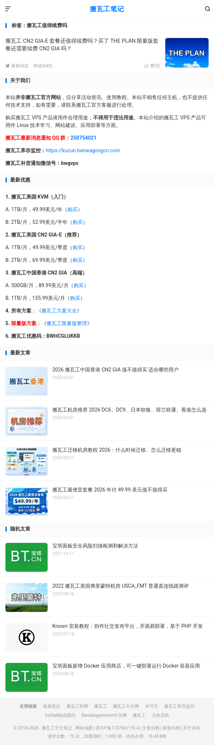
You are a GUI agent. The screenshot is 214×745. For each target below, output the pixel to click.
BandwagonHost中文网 (104, 715)
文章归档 (151, 728)
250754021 (83, 138)
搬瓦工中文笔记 (57, 728)
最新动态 (17, 65)
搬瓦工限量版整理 (67, 323)
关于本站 (191, 728)
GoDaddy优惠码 (60, 715)
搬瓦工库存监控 (179, 706)
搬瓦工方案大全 (59, 311)
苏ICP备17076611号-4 (117, 728)
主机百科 (160, 715)
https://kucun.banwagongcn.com (83, 150)
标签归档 (171, 728)
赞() (152, 66)
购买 (72, 209)
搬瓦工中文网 (126, 706)
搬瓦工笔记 (107, 9)
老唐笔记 (51, 706)
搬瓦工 (100, 706)
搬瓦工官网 (77, 706)
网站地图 (84, 728)
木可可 (151, 706)
